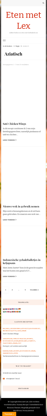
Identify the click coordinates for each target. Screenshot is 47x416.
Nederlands (23, 341)
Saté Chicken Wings (14, 123)
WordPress (17, 411)
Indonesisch (7, 331)
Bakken (5, 351)
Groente (30, 338)
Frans (11, 351)
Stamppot (31, 341)
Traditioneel (7, 343)
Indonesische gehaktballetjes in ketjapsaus (21, 261)
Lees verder (9, 140)
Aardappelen (7, 338)
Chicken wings (15, 328)
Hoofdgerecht (34, 328)
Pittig (14, 331)
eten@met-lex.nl (13, 379)
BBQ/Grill (6, 328)
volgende (34, 290)
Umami (24, 331)
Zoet (19, 343)
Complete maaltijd (19, 338)
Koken (16, 341)
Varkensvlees (8, 353)
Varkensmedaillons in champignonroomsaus (21, 356)
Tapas (19, 331)
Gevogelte (25, 328)
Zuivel (15, 353)
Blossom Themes (14, 408)
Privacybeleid (28, 411)
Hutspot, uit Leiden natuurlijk (15, 346)
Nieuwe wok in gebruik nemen (21, 206)
